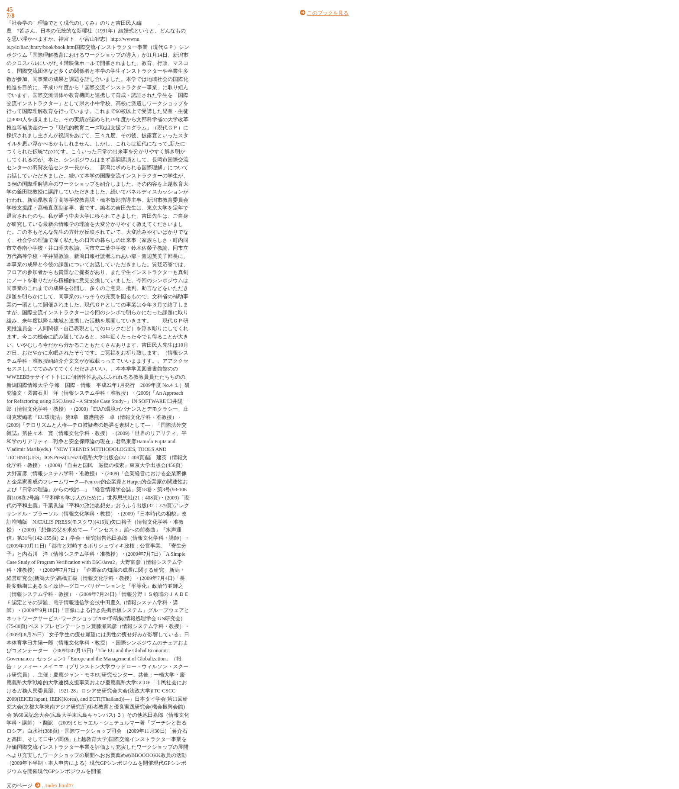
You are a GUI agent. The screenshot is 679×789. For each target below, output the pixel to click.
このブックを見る (328, 13)
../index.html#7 (58, 786)
